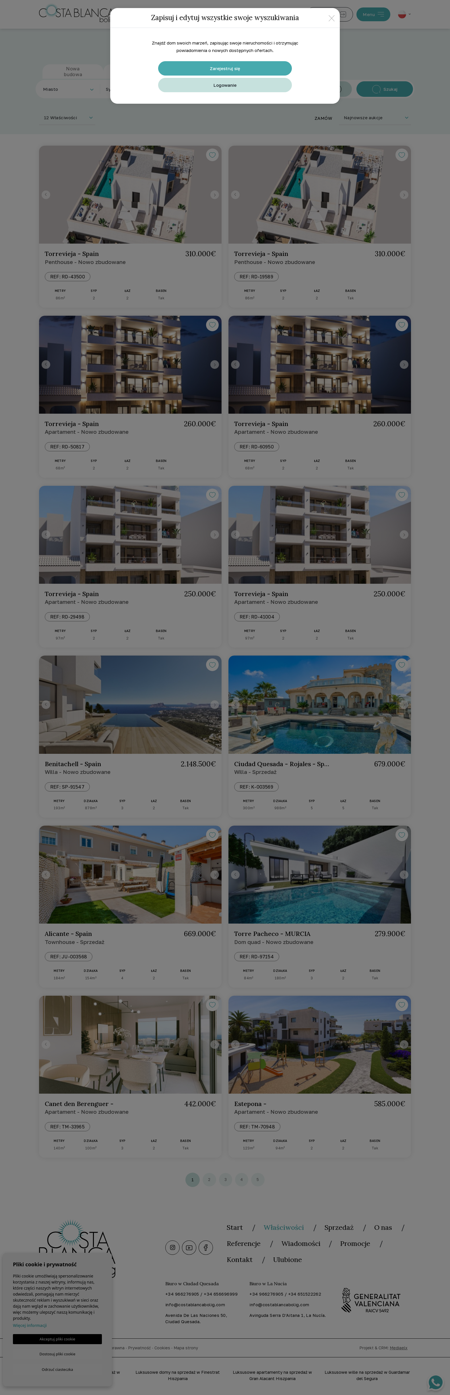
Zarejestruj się (225, 68)
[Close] (332, 18)
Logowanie (225, 85)
